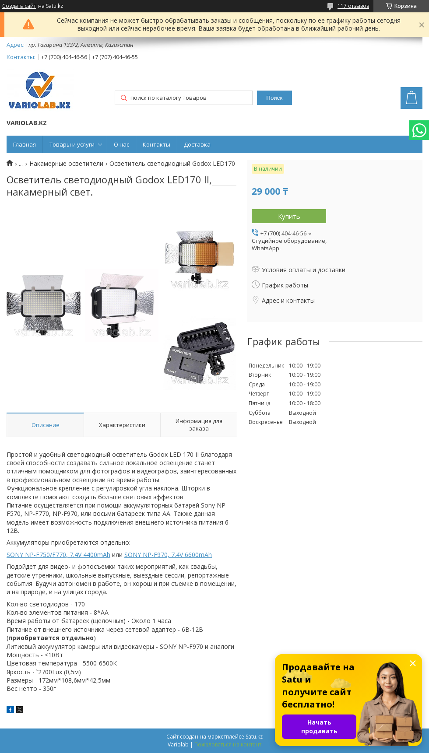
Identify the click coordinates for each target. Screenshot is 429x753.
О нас (121, 144)
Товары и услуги (72, 144)
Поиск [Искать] (274, 98)
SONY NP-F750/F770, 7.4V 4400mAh (58, 554)
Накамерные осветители (66, 164)
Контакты (156, 144)
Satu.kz (254, 736)
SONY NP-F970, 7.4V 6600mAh (168, 554)
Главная (24, 144)
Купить (289, 216)
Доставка (197, 144)
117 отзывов (353, 6)
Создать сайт (19, 6)
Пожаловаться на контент (227, 744)
